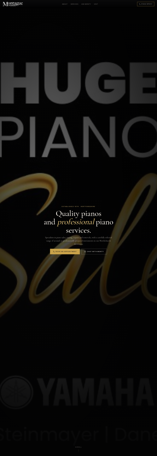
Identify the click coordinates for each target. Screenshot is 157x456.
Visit (96, 4)
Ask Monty (86, 4)
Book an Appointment (65, 251)
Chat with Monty (94, 251)
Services (74, 4)
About (64, 4)
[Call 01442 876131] (145, 4)
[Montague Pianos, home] (13, 4)
